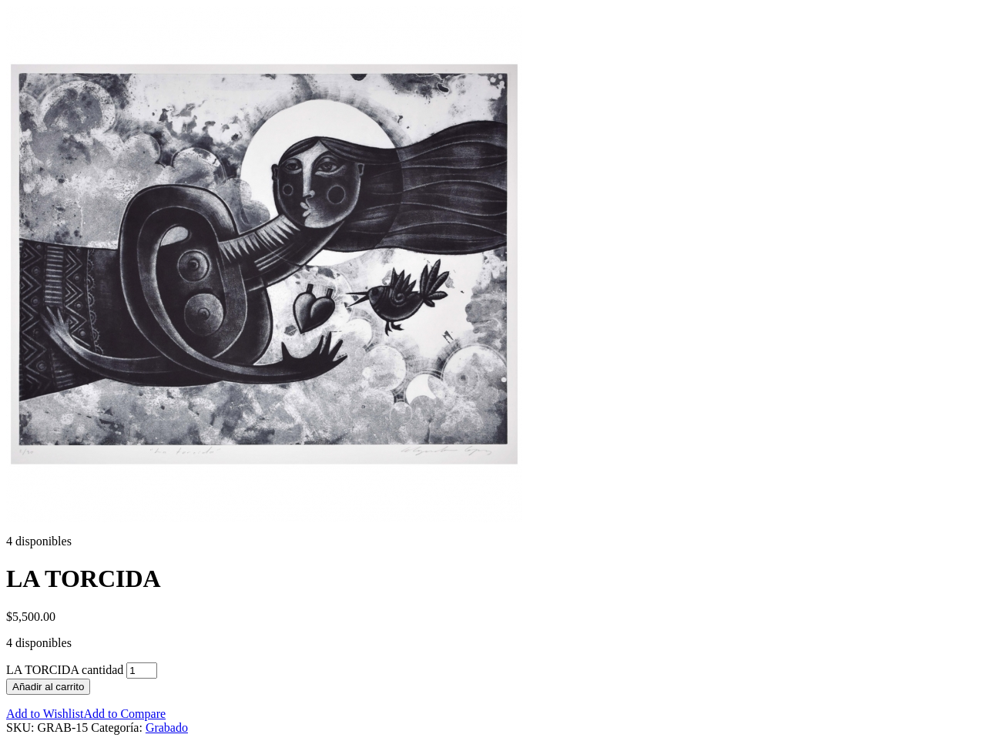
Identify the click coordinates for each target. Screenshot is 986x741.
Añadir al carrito (48, 686)
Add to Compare (124, 713)
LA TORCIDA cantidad (64, 669)
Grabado (167, 727)
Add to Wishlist (44, 713)
